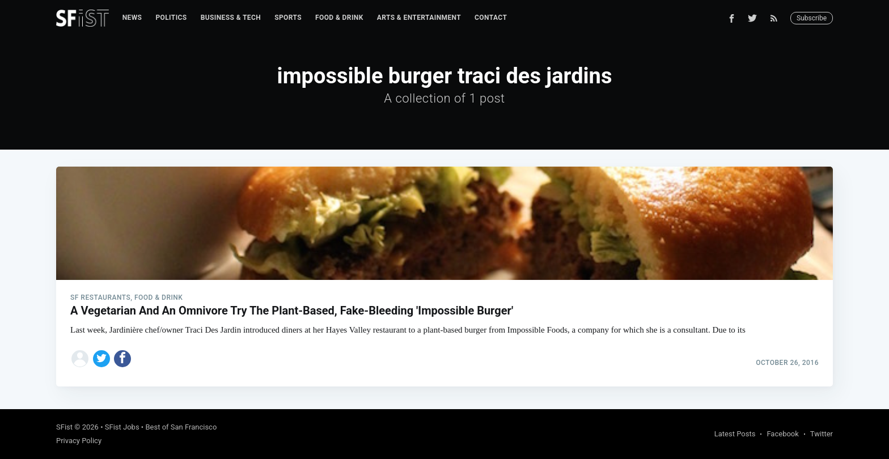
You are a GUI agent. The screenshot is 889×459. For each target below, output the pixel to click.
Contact (491, 18)
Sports (288, 18)
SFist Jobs (122, 427)
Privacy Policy (78, 440)
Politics (171, 18)
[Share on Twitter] (101, 358)
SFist (64, 427)
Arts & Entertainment (419, 18)
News (132, 18)
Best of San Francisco (181, 427)
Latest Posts (735, 434)
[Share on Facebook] (122, 358)
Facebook (782, 434)
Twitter (821, 434)
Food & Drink (339, 18)
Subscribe (812, 18)
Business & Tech (231, 18)
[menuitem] (132, 18)
